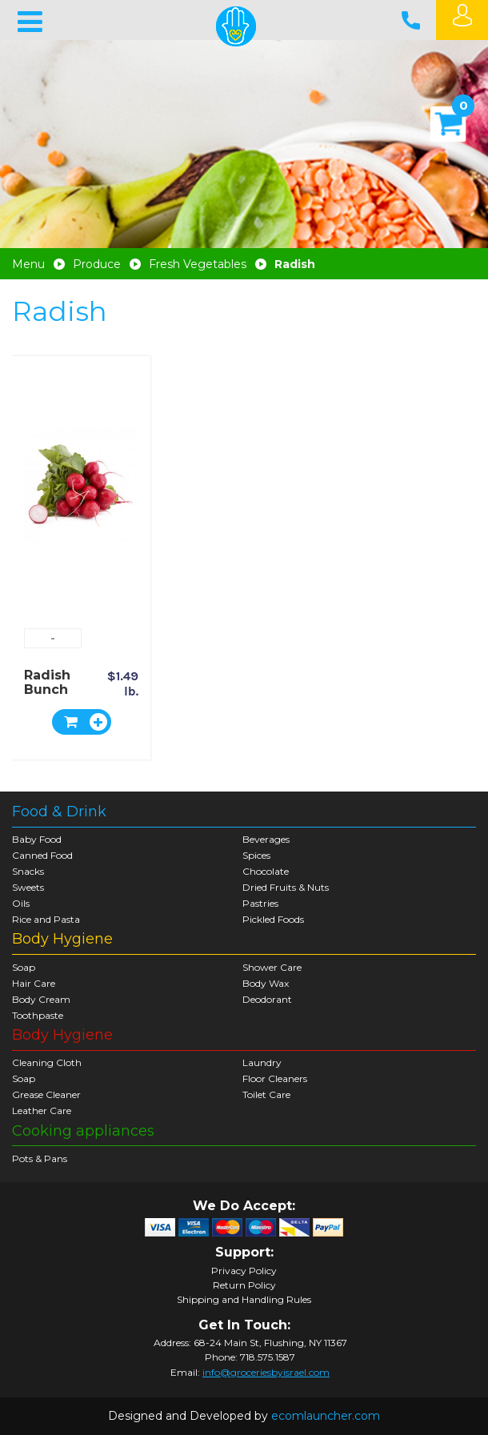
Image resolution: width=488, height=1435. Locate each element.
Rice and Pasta (46, 919)
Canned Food (42, 855)
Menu (28, 264)
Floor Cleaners (274, 1078)
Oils (21, 903)
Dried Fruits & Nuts (285, 887)
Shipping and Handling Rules (244, 1299)
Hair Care (33, 983)
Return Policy (244, 1285)
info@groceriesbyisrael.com (266, 1372)
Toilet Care (266, 1094)
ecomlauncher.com (325, 1416)
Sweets (28, 887)
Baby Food (37, 839)
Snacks (28, 871)
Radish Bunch (47, 682)
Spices (256, 855)
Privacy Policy (244, 1271)
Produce (97, 264)
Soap (23, 967)
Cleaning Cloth (47, 1062)
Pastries (260, 903)
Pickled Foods (273, 919)
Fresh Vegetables (197, 264)
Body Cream (41, 999)
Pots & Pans (39, 1158)
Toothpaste (37, 1015)
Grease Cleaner (46, 1094)
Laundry (262, 1062)
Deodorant (267, 999)
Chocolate (265, 871)
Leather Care (41, 1110)
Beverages (266, 839)
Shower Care (272, 967)
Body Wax (265, 983)
